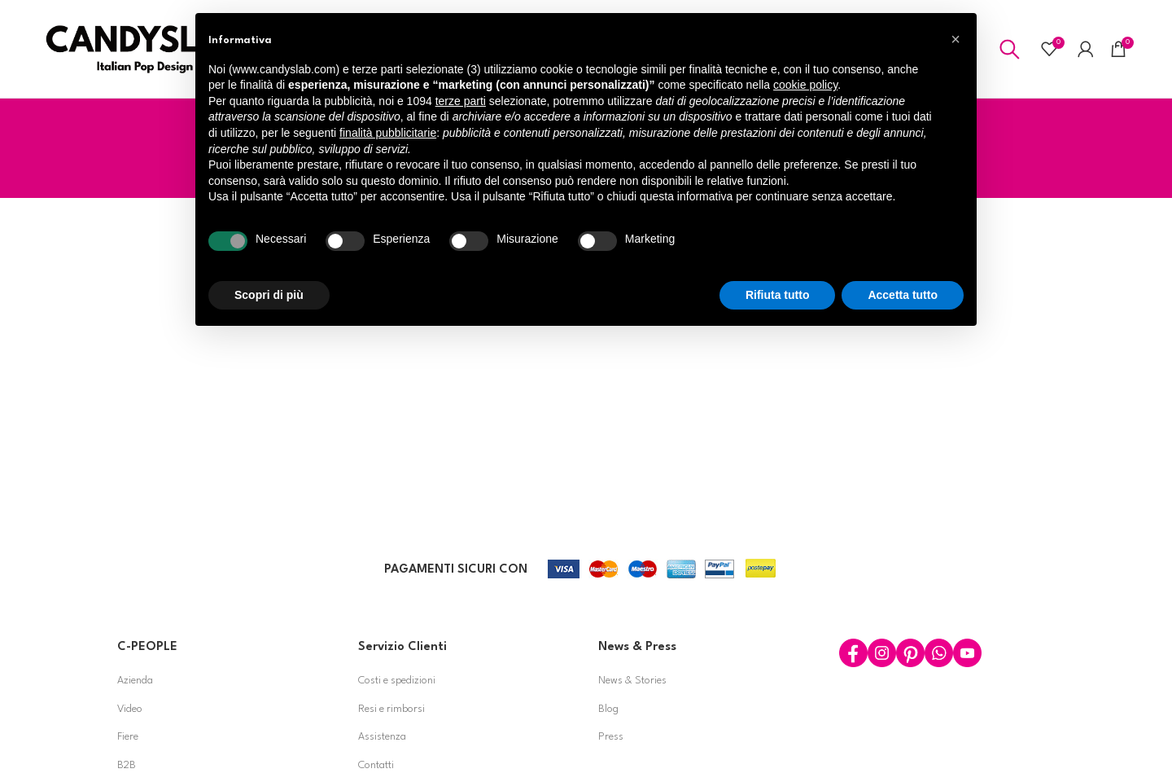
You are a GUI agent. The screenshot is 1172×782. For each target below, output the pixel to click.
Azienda (135, 680)
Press (610, 737)
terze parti (460, 101)
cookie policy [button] (805, 84)
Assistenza (382, 737)
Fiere (127, 737)
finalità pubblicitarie (387, 132)
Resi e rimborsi (391, 709)
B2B (126, 765)
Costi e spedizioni (396, 680)
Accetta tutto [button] (903, 294)
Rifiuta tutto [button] (778, 294)
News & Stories (632, 680)
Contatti (376, 765)
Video (129, 709)
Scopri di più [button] (269, 294)
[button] (955, 39)
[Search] (1009, 49)
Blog (608, 709)
